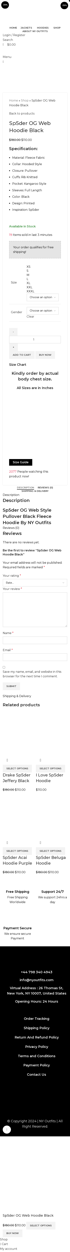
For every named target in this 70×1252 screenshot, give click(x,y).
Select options (41, 1225)
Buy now (12, 1233)
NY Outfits (47, 1121)
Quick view (40, 842)
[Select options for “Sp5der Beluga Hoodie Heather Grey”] (50, 851)
